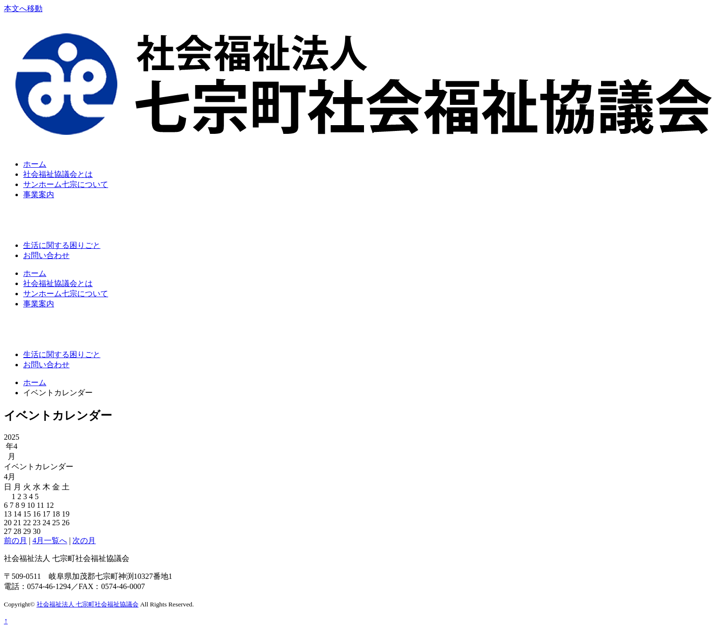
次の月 (84, 540)
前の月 (15, 540)
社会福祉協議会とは (58, 174)
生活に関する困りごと (61, 245)
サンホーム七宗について (65, 184)
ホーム (34, 164)
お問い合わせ (46, 255)
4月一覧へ (49, 540)
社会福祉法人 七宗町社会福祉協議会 (88, 604)
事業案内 (38, 194)
